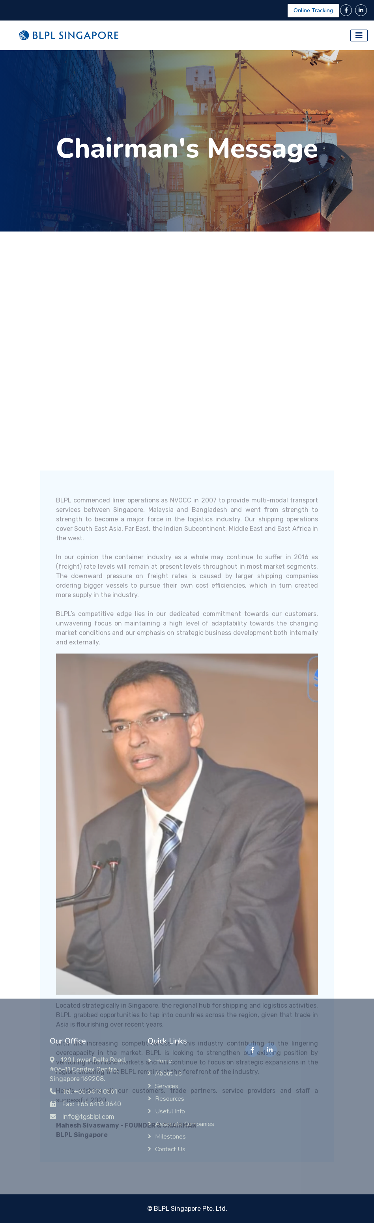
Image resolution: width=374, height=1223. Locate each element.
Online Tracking (313, 10)
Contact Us (170, 1149)
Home (163, 1061)
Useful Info (170, 1111)
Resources (169, 1098)
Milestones (170, 1136)
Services (166, 1086)
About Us (168, 1073)
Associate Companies (184, 1124)
